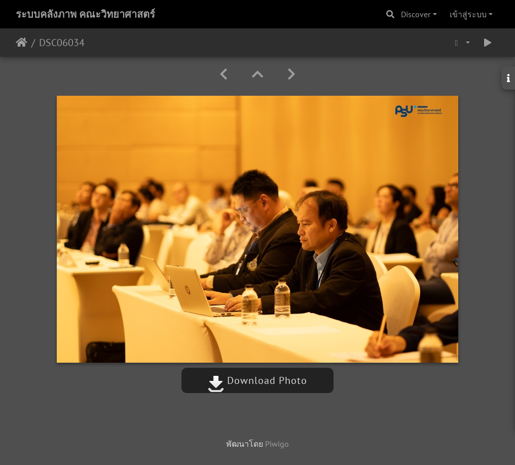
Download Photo (257, 380)
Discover (415, 14)
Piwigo (277, 444)
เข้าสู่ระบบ (468, 14)
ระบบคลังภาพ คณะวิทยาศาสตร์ (85, 14)
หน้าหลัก (21, 42)
